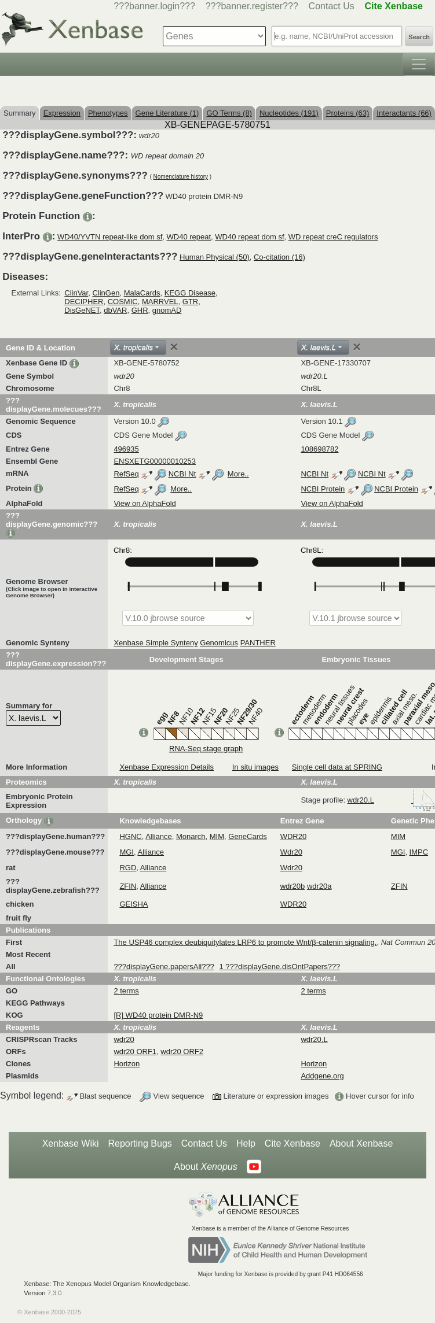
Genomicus (219, 642)
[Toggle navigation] (419, 64)
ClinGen (105, 293)
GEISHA (133, 904)
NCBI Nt (182, 474)
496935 (126, 449)
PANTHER (258, 642)
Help (245, 1143)
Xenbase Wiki (70, 1143)
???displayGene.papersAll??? (164, 966)
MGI (126, 852)
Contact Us (331, 6)
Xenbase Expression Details (166, 767)
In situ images (255, 767)
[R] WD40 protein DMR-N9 (158, 1015)
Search (419, 37)
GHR (139, 310)
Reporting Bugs (140, 1143)
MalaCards (142, 293)
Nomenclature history (180, 176)
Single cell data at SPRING (337, 767)
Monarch (191, 836)
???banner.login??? (154, 6)
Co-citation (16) (279, 257)
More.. (238, 474)
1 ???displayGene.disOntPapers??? (279, 966)
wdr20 (124, 1039)
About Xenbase (361, 1143)
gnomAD (167, 310)
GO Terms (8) (229, 113)
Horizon (127, 1063)
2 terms (126, 990)
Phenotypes (108, 113)
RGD (127, 867)
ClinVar (76, 293)
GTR (190, 301)
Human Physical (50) (215, 257)
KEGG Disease (190, 293)
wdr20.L (314, 1039)
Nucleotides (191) (289, 113)
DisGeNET (82, 310)
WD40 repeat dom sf (249, 236)
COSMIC (123, 301)
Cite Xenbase (292, 1143)
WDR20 (293, 836)
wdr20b (292, 886)
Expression (62, 113)
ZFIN (127, 886)
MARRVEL (160, 301)
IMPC (419, 852)
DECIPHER (83, 301)
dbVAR (115, 310)
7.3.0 (54, 1292)
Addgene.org (322, 1075)
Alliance (158, 836)
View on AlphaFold (145, 503)
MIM (217, 836)
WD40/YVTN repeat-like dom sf (109, 236)
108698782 (319, 449)
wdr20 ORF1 (135, 1051)
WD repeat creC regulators (333, 236)
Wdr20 (291, 852)
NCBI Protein (323, 489)
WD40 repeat (189, 236)
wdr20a (319, 886)
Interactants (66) (404, 113)
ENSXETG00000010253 (155, 461)
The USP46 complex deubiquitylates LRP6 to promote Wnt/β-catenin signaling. (245, 942)
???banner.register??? (252, 6)
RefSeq (126, 474)
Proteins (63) (347, 113)
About (205, 1167)
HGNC (130, 836)
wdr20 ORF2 (181, 1051)
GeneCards (247, 836)
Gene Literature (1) (167, 113)
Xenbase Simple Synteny (156, 642)
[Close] (174, 347)
